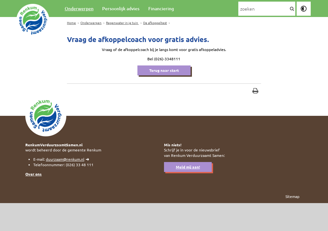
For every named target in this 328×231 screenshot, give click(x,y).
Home (71, 22)
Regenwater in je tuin (122, 22)
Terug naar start (164, 70)
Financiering (161, 8)
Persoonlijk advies (120, 8)
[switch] (304, 9)
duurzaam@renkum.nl (65, 159)
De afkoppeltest (155, 22)
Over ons (33, 173)
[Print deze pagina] (255, 92)
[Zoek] (292, 9)
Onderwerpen (79, 8)
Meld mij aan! (188, 166)
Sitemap (292, 196)
